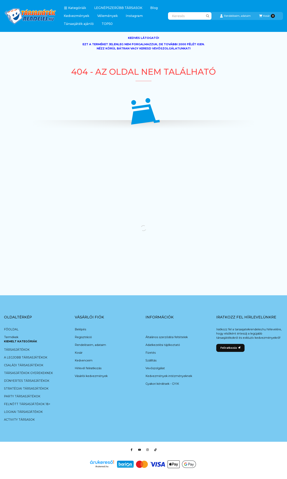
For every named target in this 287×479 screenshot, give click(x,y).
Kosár (79, 352)
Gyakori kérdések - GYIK (162, 384)
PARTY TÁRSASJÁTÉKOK (22, 396)
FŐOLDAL (11, 329)
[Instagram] (147, 450)
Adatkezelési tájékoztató (162, 345)
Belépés (80, 329)
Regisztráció (83, 337)
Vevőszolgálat (155, 368)
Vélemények (107, 16)
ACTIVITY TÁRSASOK (19, 419)
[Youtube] (140, 450)
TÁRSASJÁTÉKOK (16, 349)
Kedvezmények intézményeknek (168, 376)
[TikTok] (155, 450)
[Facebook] (132, 450)
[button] (75, 8)
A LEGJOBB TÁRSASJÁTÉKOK (25, 357)
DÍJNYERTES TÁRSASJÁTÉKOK (26, 381)
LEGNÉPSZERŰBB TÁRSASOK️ (118, 8)
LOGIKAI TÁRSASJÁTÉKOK (23, 412)
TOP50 (107, 24)
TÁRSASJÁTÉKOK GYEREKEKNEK (28, 373)
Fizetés (150, 352)
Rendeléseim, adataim (90, 345)
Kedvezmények (76, 16)
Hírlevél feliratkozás (88, 368)
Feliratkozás (230, 347)
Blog (154, 8)
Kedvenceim (83, 360)
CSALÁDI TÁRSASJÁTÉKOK (23, 365)
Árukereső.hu (101, 466)
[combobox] (190, 16)
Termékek (11, 337)
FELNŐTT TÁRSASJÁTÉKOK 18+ (27, 404)
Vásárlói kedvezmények (91, 376)
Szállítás (150, 360)
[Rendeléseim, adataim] (235, 16)
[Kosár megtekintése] (267, 16)
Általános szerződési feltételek (166, 337)
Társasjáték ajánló (79, 24)
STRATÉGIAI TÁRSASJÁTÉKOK (26, 388)
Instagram (134, 16)
